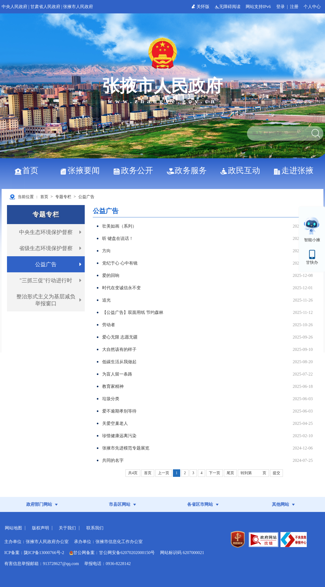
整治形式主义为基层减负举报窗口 (45, 300)
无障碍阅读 (228, 6)
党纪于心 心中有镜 (120, 263)
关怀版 (200, 6)
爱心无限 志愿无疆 (120, 337)
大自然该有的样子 (119, 349)
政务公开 (135, 170)
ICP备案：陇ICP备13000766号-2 (34, 552)
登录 (280, 6)
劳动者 (108, 324)
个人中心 (312, 6)
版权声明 (40, 528)
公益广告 (86, 197)
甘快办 (312, 262)
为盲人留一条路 (117, 374)
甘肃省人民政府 (45, 6)
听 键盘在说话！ (117, 238)
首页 (28, 170)
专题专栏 (63, 197)
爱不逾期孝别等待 (119, 411)
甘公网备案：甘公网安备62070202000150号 (112, 552)
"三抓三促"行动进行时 (46, 280)
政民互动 (242, 170)
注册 (294, 6)
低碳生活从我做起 (119, 361)
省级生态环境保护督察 (46, 248)
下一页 (214, 473)
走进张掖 (295, 170)
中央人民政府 (14, 6)
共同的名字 (113, 460)
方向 (106, 250)
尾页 (230, 473)
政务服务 (189, 170)
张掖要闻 (82, 170)
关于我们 (67, 528)
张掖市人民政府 (78, 6)
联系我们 (95, 528)
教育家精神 (113, 386)
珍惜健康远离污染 (119, 435)
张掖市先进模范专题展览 (125, 448)
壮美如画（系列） (119, 226)
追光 (106, 300)
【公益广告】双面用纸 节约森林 (132, 312)
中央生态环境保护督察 (46, 232)
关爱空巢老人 (115, 423)
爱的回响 (110, 275)
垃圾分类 (110, 398)
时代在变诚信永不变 (121, 287)
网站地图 (13, 528)
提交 (276, 473)
